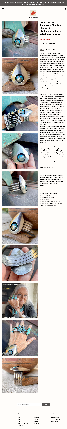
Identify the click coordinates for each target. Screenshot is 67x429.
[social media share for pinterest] (47, 43)
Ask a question (52, 43)
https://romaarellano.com (50, 205)
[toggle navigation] (3, 8)
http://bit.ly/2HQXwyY (56, 201)
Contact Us (20, 425)
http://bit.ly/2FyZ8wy (57, 203)
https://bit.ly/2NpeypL (45, 195)
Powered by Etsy (54, 421)
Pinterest (36, 421)
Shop (19, 417)
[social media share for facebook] (40, 43)
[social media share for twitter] (44, 43)
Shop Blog (36, 419)
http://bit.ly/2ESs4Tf (44, 199)
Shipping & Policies (50, 49)
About (19, 421)
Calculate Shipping (44, 37)
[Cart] (65, 9)
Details (42, 49)
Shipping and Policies (23, 423)
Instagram (36, 417)
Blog (19, 419)
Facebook (36, 423)
